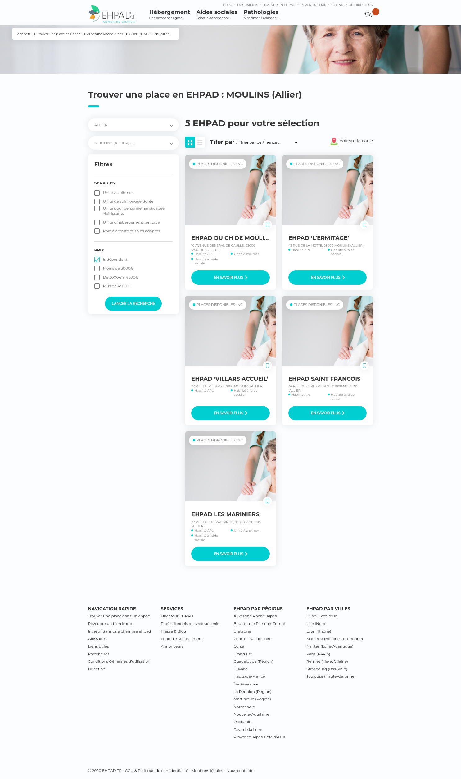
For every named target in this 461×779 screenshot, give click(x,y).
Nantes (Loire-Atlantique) (329, 646)
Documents (247, 5)
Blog (227, 5)
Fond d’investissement (182, 638)
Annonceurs (172, 646)
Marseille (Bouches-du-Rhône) (334, 638)
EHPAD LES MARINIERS (225, 514)
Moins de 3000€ (118, 268)
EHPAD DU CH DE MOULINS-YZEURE (244, 238)
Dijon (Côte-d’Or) (322, 616)
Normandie (244, 706)
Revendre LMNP (315, 5)
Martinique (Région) (252, 699)
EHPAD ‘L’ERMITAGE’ (318, 238)
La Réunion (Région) (253, 691)
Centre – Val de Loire (253, 638)
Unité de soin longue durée (128, 201)
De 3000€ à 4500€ (120, 277)
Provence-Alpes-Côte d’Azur (260, 737)
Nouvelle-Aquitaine (251, 714)
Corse (239, 646)
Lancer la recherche (133, 304)
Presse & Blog (173, 631)
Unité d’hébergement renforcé (131, 222)
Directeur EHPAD (177, 616)
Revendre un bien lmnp (110, 623)
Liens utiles (98, 646)
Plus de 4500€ (116, 285)
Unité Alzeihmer (118, 192)
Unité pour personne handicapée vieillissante (134, 210)
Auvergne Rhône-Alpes (255, 616)
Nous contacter (240, 770)
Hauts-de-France (249, 676)
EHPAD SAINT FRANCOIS (324, 379)
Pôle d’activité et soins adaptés (131, 230)
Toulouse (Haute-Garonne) (330, 676)
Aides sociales (216, 14)
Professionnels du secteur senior (191, 623)
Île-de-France (246, 684)
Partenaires (99, 654)
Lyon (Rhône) (318, 631)
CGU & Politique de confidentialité (156, 770)
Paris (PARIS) (318, 654)
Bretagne (242, 631)
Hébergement (169, 14)
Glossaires (97, 638)
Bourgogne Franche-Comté (259, 623)
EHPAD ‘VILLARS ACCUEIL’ (229, 379)
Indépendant (115, 259)
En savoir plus (230, 277)
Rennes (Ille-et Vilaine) (327, 661)
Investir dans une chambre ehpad (119, 631)
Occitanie (242, 721)
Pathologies (261, 14)
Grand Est (243, 654)
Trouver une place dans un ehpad (119, 616)
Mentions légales (207, 770)
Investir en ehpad (279, 5)
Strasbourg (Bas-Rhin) (326, 668)
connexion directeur (353, 5)
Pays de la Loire (248, 729)
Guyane (241, 668)
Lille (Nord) (316, 623)
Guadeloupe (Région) (253, 661)
